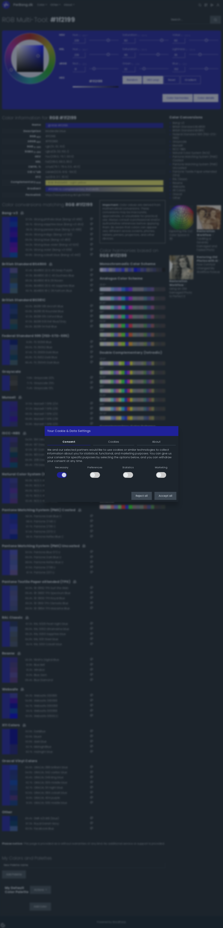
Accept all (165, 496)
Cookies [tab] (113, 442)
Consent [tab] (69, 442)
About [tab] (156, 442)
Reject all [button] (142, 496)
